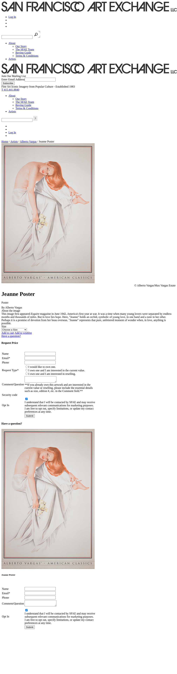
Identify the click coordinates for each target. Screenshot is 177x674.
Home (4, 141)
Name (5, 353)
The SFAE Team (24, 49)
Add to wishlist (23, 332)
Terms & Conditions (26, 55)
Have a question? (11, 336)
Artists (12, 58)
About (11, 43)
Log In (12, 16)
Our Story (21, 46)
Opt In (5, 406)
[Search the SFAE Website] (16, 37)
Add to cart (7, 332)
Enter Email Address (13, 79)
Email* (6, 358)
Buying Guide (23, 52)
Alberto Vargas (28, 141)
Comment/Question (13, 384)
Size (3, 326)
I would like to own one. (42, 366)
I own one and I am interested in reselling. (52, 373)
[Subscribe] (8, 83)
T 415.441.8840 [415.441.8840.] (10, 89)
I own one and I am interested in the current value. (56, 370)
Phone (5, 362)
